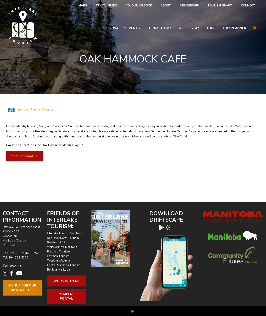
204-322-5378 (18, 258)
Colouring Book (139, 6)
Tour (210, 28)
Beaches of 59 (56, 242)
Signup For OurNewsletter (22, 287)
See (181, 28)
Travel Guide (106, 6)
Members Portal (66, 296)
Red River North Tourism (63, 238)
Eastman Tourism (58, 256)
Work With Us (66, 281)
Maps (83, 6)
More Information (24, 156)
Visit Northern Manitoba (62, 247)
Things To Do (159, 28)
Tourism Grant (219, 6)
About (166, 6)
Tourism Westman (59, 261)
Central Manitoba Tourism (63, 265)
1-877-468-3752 (27, 253)
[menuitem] (82, 5)
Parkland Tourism (58, 252)
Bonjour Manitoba (58, 270)
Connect (248, 6)
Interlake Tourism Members (64, 233)
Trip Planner (234, 28)
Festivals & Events (122, 28)
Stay (195, 28)
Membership (189, 6)
